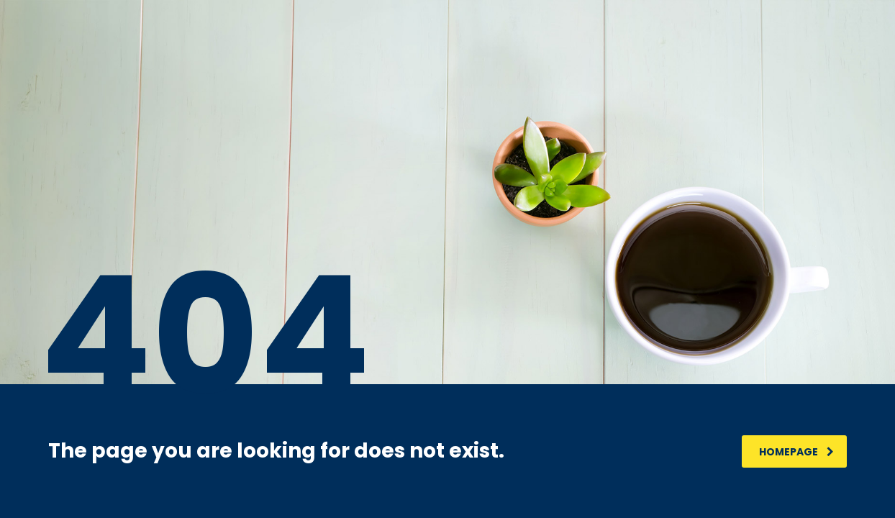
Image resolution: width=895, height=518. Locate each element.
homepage (796, 452)
